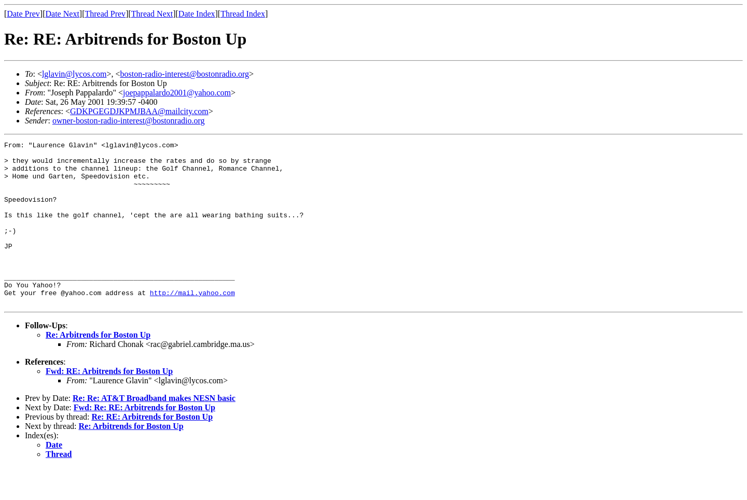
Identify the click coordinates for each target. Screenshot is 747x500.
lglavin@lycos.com (74, 74)
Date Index (196, 13)
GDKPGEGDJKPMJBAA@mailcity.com (139, 111)
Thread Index (242, 13)
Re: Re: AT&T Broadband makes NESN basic (154, 430)
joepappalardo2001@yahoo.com (177, 92)
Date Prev (23, 13)
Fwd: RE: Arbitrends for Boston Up (109, 403)
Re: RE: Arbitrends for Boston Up (152, 449)
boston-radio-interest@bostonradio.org (184, 74)
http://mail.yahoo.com (192, 323)
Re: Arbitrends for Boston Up (98, 367)
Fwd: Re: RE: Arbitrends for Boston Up (144, 440)
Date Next (62, 13)
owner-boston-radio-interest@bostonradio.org (128, 120)
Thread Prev (105, 13)
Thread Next (152, 13)
